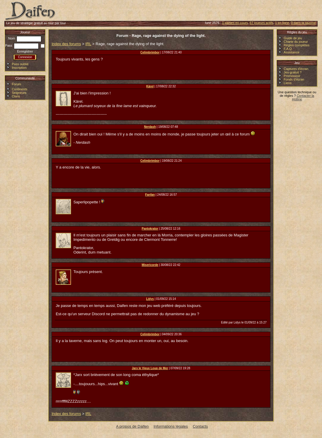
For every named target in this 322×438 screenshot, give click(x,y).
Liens (287, 83)
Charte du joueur (296, 41)
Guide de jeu (293, 38)
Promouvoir (292, 76)
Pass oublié (20, 64)
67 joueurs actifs (261, 22)
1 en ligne (282, 22)
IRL (88, 44)
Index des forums (66, 44)
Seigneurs (19, 92)
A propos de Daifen (132, 426)
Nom (24, 38)
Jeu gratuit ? (293, 72)
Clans (16, 96)
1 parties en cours (235, 22)
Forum (16, 84)
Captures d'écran (296, 69)
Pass (22, 45)
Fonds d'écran (294, 79)
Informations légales (171, 426)
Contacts (200, 426)
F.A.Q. (288, 48)
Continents (19, 89)
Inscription (19, 67)
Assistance (291, 52)
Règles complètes (296, 45)
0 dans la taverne (303, 22)
